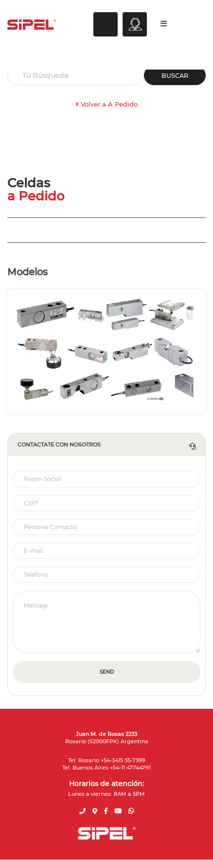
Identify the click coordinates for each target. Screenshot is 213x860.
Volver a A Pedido (106, 104)
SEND (107, 672)
